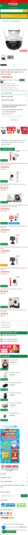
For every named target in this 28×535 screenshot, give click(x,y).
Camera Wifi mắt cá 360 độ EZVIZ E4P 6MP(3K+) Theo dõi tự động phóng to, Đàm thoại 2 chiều (13, 206)
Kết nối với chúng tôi (6, 509)
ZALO (4, 527)
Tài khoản (14, 1)
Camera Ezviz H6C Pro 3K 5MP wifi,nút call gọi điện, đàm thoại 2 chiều (13, 310)
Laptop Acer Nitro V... (14, 359)
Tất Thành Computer (19, 524)
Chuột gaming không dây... (16, 392)
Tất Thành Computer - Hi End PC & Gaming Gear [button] (14, 486)
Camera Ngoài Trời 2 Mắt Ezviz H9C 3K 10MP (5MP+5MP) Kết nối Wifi (13, 227)
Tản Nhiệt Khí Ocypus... (15, 413)
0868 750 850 (7, 14)
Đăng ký (24, 495)
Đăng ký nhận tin (5, 492)
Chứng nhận (3, 500)
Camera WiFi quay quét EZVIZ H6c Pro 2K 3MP (11, 289)
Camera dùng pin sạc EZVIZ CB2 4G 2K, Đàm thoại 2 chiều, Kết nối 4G (13, 268)
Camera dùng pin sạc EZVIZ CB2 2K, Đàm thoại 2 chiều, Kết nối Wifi (14, 248)
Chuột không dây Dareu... (15, 372)
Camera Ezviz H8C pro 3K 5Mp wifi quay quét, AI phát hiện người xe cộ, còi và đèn (13, 164)
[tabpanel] (14, 39)
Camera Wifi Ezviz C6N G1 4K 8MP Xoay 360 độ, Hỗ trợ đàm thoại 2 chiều (13, 185)
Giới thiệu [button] (14, 474)
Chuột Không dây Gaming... (16, 382)
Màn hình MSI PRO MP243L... (16, 403)
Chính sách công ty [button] (14, 478)
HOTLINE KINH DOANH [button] (14, 482)
